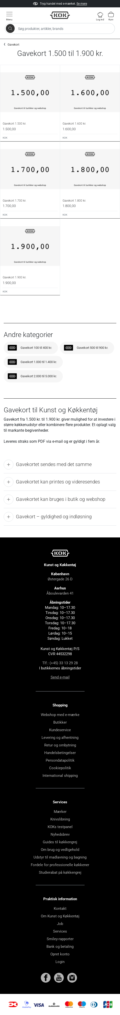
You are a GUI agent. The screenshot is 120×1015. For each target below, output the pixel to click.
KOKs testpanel (60, 827)
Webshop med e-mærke (60, 715)
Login (60, 962)
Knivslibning (60, 819)
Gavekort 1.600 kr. (74, 123)
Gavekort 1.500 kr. (14, 123)
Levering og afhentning (60, 737)
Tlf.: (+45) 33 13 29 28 (60, 663)
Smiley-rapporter (60, 939)
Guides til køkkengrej (60, 842)
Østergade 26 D (60, 579)
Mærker (60, 811)
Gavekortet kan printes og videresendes (52, 482)
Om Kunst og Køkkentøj (60, 916)
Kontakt (60, 908)
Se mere (81, 3)
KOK (5, 137)
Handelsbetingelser (60, 753)
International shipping (60, 775)
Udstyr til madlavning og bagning (60, 857)
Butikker (60, 722)
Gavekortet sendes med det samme (48, 464)
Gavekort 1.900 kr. (14, 277)
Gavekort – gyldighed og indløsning (48, 517)
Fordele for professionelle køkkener (60, 865)
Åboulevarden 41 (60, 593)
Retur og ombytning (60, 745)
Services (60, 931)
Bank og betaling (60, 946)
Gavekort (13, 44)
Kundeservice (60, 730)
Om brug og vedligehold (60, 849)
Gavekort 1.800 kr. (74, 200)
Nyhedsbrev (60, 834)
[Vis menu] (9, 16)
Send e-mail (60, 677)
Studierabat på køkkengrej (60, 872)
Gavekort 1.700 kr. (14, 200)
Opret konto (60, 954)
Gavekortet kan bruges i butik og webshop (54, 499)
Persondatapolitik (60, 760)
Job (60, 924)
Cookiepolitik (60, 768)
